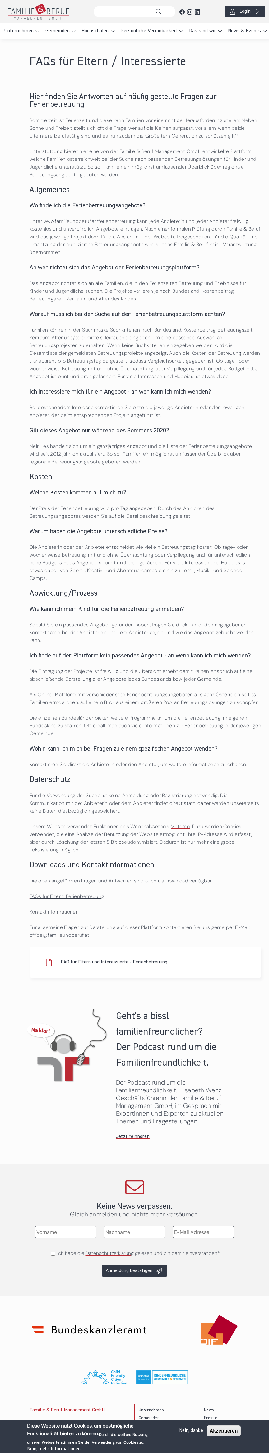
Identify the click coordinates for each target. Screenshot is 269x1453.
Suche (160, 12)
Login (245, 11)
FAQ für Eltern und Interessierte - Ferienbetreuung (114, 962)
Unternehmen (19, 31)
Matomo (180, 826)
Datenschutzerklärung (110, 1253)
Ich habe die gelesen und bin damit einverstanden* (138, 1253)
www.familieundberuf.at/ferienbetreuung (90, 221)
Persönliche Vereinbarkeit (148, 31)
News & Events (244, 31)
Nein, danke (191, 1431)
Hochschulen (95, 31)
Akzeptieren (224, 1432)
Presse (210, 1418)
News (209, 1410)
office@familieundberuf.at (59, 935)
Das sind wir (202, 31)
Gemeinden (57, 31)
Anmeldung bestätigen (129, 1270)
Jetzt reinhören (133, 1136)
